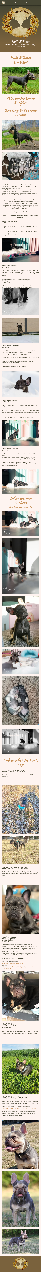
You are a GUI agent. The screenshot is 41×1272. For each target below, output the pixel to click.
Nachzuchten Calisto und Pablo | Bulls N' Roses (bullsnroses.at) (20, 1108)
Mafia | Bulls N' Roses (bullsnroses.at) (13, 963)
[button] (38, 2)
